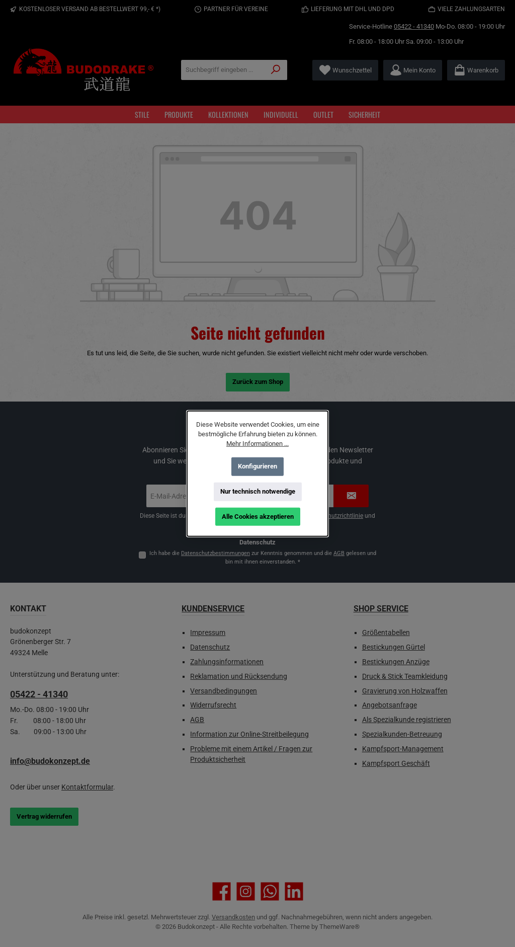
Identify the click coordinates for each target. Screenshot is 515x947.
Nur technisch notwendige (257, 491)
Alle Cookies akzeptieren (258, 516)
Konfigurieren (257, 466)
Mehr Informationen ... (257, 443)
